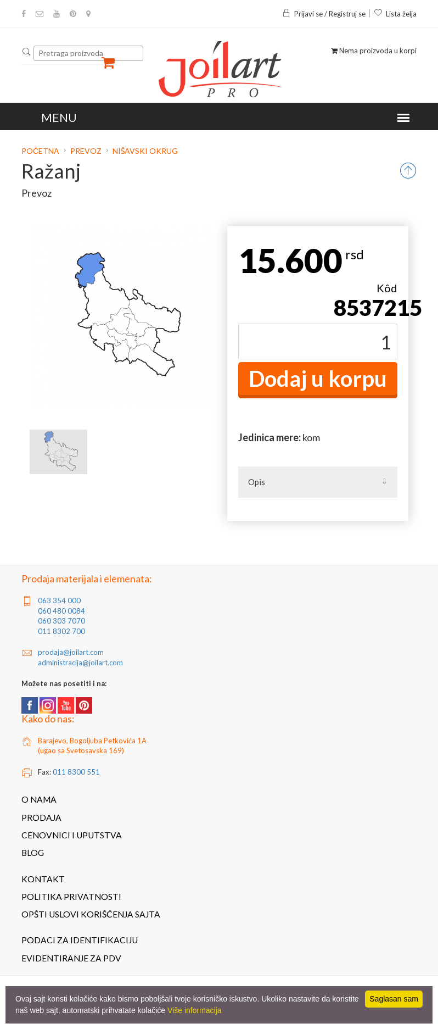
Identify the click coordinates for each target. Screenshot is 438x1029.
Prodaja (41, 817)
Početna (41, 150)
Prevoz (86, 150)
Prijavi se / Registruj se (324, 13)
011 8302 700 (61, 631)
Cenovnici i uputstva (71, 835)
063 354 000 (59, 600)
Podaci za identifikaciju (79, 940)
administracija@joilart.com (80, 662)
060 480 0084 (61, 611)
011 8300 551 (76, 771)
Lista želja (395, 13)
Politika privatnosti (71, 897)
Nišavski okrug (145, 150)
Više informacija (194, 1010)
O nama (39, 799)
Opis (256, 482)
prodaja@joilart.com (71, 652)
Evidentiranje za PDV (71, 958)
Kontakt (43, 879)
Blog (32, 853)
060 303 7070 (61, 620)
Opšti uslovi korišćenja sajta (90, 914)
